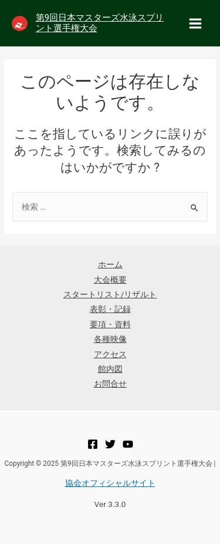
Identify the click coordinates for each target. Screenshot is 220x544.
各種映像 (110, 339)
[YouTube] (128, 444)
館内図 (110, 369)
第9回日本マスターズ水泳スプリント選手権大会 (100, 22)
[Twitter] (110, 444)
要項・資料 (110, 324)
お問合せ (110, 383)
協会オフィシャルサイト (110, 483)
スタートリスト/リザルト (110, 294)
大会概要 (110, 279)
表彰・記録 (110, 309)
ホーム (110, 264)
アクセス (110, 354)
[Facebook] (92, 444)
